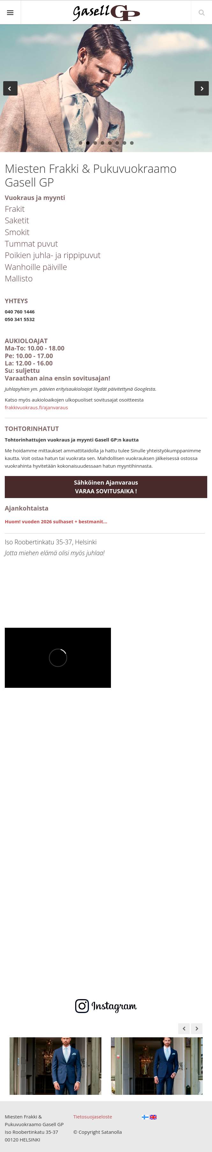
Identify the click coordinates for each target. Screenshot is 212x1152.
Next (203, 85)
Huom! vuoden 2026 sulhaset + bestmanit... (56, 521)
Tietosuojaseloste (92, 1116)
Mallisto (19, 278)
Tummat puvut (31, 243)
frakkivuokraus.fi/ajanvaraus (36, 407)
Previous (10, 85)
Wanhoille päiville (36, 266)
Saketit (17, 220)
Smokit (17, 232)
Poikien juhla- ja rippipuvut (53, 255)
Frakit (15, 208)
